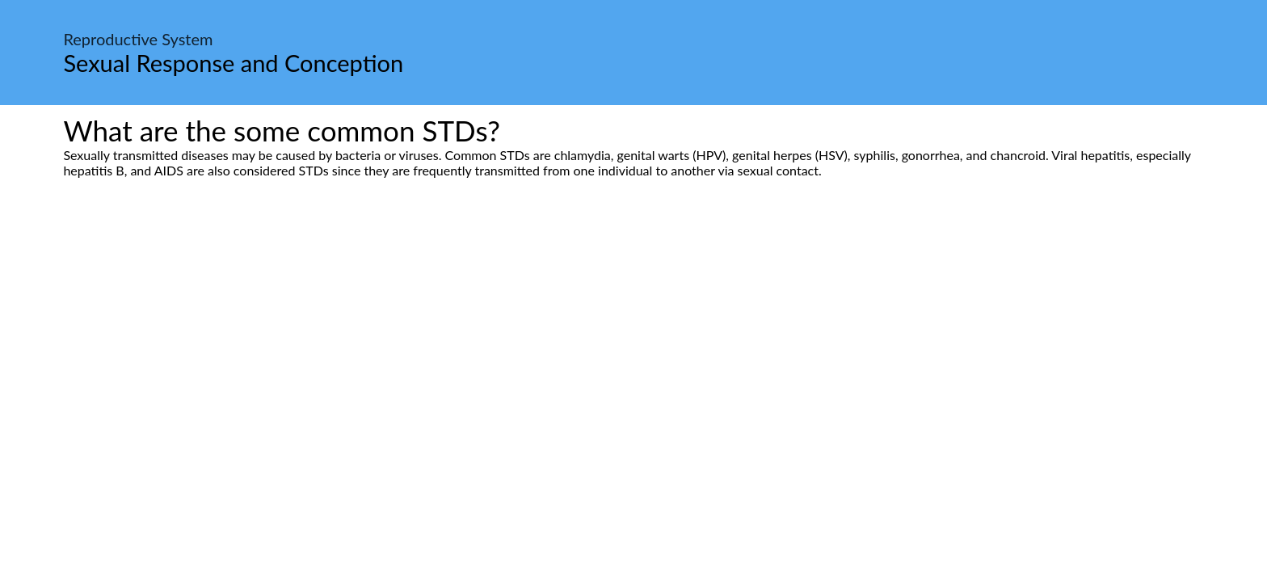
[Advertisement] (633, 330)
